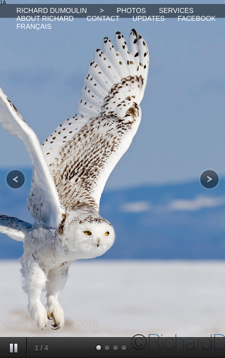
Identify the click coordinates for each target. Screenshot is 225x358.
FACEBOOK (196, 18)
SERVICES (176, 10)
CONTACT (103, 18)
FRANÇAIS (34, 26)
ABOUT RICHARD (45, 18)
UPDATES (148, 18)
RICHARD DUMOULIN (51, 10)
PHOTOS (131, 10)
